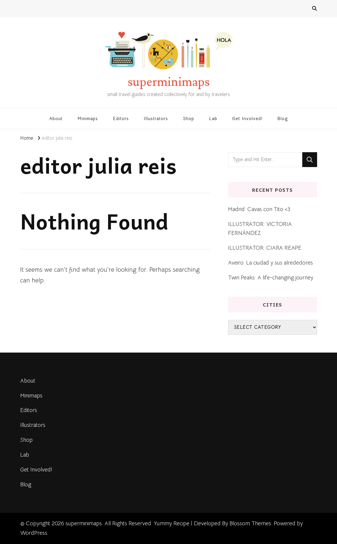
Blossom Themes (250, 523)
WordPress (33, 532)
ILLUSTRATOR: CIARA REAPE (264, 247)
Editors (121, 118)
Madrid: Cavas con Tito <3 (259, 209)
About (56, 118)
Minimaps (87, 118)
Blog (282, 118)
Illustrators (156, 118)
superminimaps (169, 82)
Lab (213, 118)
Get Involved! (247, 118)
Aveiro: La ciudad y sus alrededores (270, 262)
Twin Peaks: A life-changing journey (270, 277)
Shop (188, 118)
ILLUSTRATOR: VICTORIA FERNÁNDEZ (260, 228)
